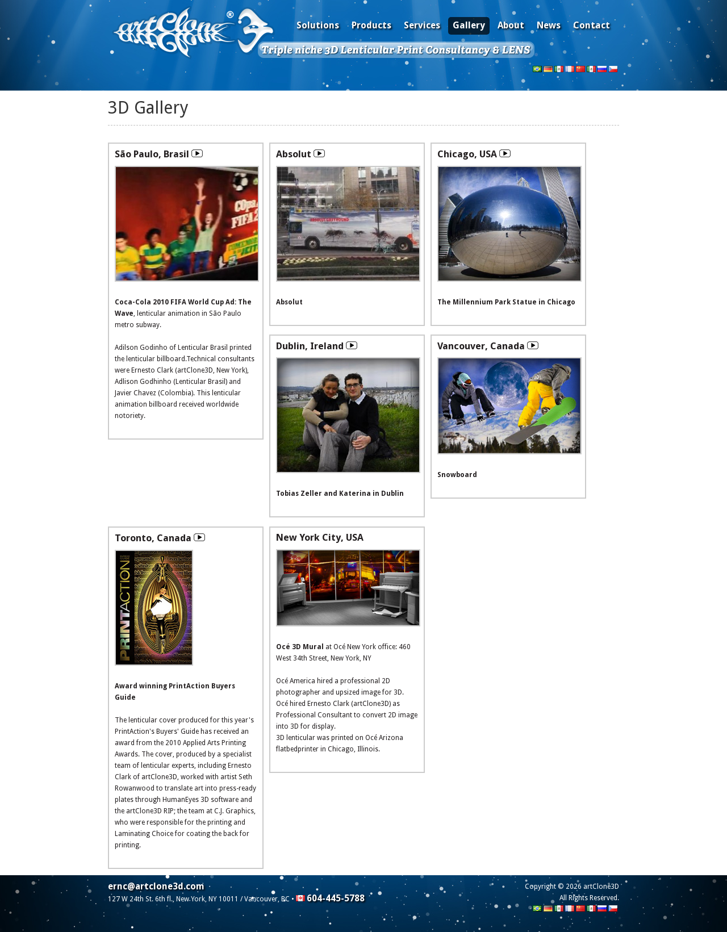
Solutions (317, 25)
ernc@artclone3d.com (156, 886)
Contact (591, 25)
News (549, 25)
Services (422, 25)
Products (371, 25)
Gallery (469, 25)
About (511, 25)
